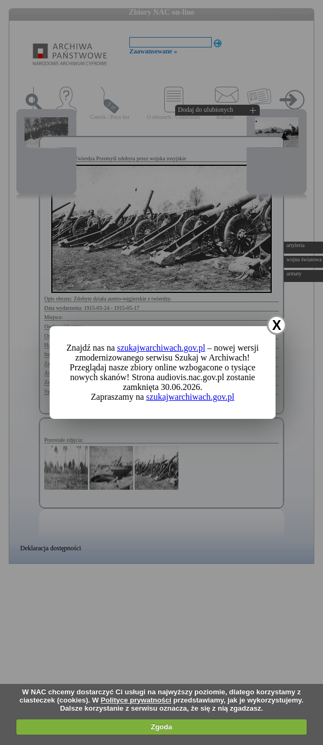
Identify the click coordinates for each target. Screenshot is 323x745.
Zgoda (161, 727)
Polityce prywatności (136, 700)
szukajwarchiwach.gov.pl (161, 347)
